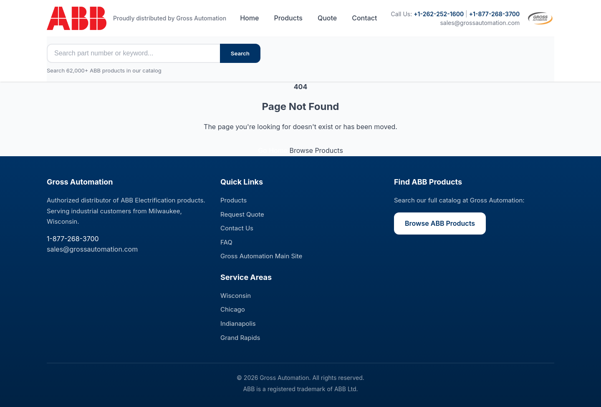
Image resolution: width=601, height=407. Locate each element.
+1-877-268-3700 (494, 13)
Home (249, 18)
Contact (364, 18)
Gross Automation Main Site (261, 256)
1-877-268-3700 (73, 239)
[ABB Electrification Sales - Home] (76, 18)
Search (240, 53)
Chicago (232, 309)
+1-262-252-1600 (439, 13)
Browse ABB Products (440, 223)
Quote (327, 18)
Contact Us (236, 228)
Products (288, 18)
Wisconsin (235, 296)
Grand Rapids (240, 338)
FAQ (226, 242)
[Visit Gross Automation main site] (540, 18)
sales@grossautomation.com (480, 22)
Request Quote (242, 214)
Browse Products (316, 150)
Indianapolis (238, 323)
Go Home (273, 150)
